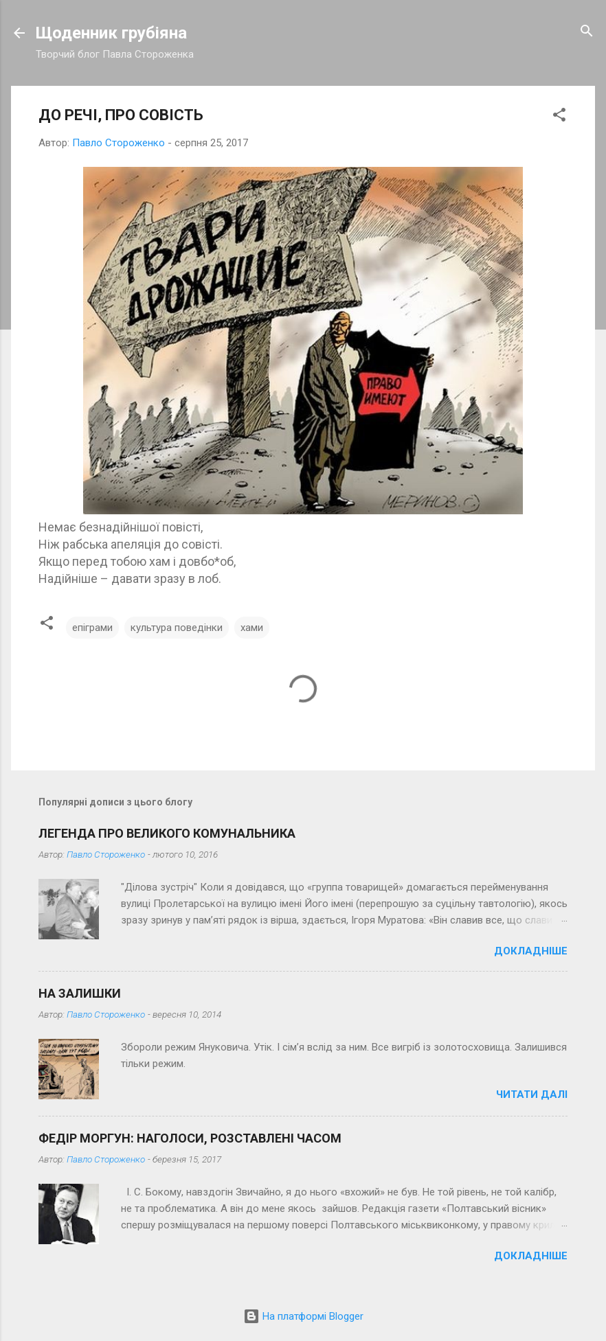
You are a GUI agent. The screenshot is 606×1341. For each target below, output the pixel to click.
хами (251, 627)
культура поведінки (177, 627)
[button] (559, 115)
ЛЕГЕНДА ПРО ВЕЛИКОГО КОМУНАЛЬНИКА (166, 833)
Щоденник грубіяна (111, 33)
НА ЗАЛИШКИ (79, 993)
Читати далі (532, 1094)
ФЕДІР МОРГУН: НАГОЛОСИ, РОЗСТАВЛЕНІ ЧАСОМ (189, 1138)
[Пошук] (587, 31)
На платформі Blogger (303, 1316)
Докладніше (531, 951)
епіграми (92, 627)
